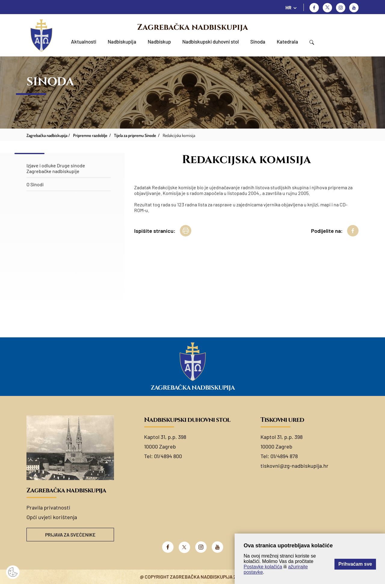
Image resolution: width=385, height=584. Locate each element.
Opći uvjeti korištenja (51, 517)
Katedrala (287, 41)
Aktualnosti (83, 41)
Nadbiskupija (122, 41)
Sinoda (257, 41)
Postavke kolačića (263, 566)
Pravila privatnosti (48, 507)
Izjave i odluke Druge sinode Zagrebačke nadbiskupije (55, 168)
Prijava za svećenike (70, 534)
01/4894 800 (168, 456)
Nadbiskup (159, 41)
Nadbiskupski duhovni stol (210, 41)
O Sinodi (35, 184)
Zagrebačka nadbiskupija (192, 27)
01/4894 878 (284, 456)
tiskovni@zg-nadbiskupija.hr (294, 465)
